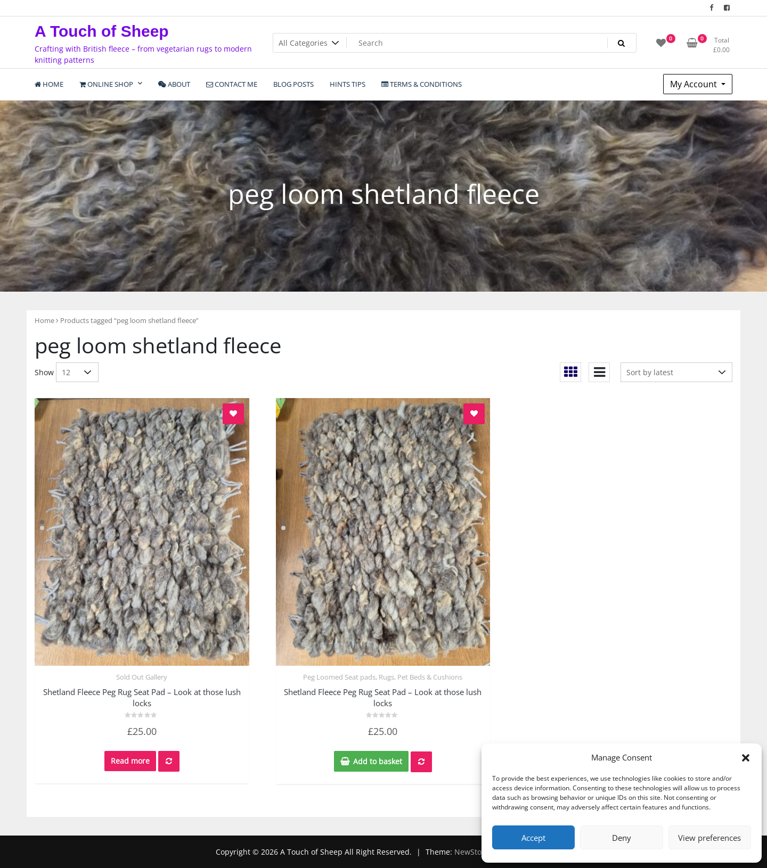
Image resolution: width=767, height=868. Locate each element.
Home (44, 320)
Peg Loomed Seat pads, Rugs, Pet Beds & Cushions (382, 677)
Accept (533, 837)
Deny (621, 837)
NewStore (471, 852)
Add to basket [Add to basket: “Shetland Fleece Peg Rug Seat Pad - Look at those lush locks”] (377, 761)
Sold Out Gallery (141, 677)
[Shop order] (676, 372)
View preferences (709, 837)
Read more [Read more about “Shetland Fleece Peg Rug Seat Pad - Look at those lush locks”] (130, 761)
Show (44, 372)
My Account (694, 84)
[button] (745, 757)
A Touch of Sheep (102, 31)
